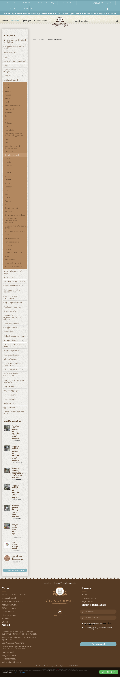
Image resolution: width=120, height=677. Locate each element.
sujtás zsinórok (9, 403)
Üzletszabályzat (51, 3)
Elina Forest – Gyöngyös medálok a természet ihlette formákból (17, 647)
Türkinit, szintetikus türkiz (14, 252)
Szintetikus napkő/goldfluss (15, 231)
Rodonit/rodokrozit (11, 208)
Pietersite (8, 201)
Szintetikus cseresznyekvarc (15, 215)
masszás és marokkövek (13, 267)
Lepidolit (8, 173)
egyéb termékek (9, 408)
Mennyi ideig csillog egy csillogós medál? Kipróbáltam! (20, 638)
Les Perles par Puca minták (13, 643)
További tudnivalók (19, 672)
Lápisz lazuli (9, 166)
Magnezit (8, 176)
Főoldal (5, 21)
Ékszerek (7, 76)
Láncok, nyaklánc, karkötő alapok (13, 345)
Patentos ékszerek (10, 359)
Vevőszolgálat (23, 9)
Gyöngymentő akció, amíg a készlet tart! (14, 48)
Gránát (7, 127)
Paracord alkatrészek (11, 355)
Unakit (7, 256)
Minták (6, 57)
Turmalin (8, 249)
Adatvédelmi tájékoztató (67, 3)
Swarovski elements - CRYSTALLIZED (11, 375)
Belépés (85, 595)
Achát (7, 88)
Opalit (7, 194)
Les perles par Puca (11, 340)
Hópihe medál (8, 652)
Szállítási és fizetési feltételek (32, 3)
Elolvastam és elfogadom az (97, 624)
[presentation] (99, 636)
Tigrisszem (9, 245)
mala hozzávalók (10, 399)
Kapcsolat (34, 9)
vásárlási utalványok (11, 80)
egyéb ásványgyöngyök (13, 263)
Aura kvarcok (9, 109)
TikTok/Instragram (10, 608)
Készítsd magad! (40, 21)
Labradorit (8, 162)
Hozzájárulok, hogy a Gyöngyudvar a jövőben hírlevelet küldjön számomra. (97, 628)
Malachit (8, 180)
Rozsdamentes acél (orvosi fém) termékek (13, 364)
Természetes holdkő (12, 238)
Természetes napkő (12, 242)
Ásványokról (15, 3)
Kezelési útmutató (9, 9)
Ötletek (6, 3)
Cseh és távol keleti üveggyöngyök (10, 297)
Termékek (15, 21)
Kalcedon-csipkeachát (13, 155)
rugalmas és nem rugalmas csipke (14, 413)
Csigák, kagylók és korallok (13, 303)
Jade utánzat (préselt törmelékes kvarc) (12, 147)
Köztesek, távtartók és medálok (15, 336)
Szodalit (7, 235)
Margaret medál (9, 659)
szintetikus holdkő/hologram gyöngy (15, 227)
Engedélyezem (108, 672)
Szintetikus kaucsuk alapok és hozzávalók (14, 381)
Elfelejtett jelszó (89, 598)
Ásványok (7, 84)
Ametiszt (8, 95)
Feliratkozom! (98, 644)
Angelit (7, 98)
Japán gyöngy (9, 332)
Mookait (7, 183)
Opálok (7, 197)
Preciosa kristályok (10, 369)
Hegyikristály (9, 130)
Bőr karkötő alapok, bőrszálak (14, 281)
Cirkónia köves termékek (12, 286)
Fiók (110, 3)
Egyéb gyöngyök (10, 311)
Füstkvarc (8, 123)
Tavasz (6, 65)
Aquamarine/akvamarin (13, 105)
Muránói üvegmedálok (12, 351)
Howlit (7, 139)
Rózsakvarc (9, 211)
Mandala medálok (10, 53)
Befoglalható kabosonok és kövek (13, 272)
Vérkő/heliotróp (10, 259)
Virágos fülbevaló (9, 655)
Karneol (7, 159)
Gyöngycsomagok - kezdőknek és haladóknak (15, 41)
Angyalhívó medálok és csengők (12, 71)
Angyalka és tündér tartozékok (14, 61)
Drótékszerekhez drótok (12, 307)
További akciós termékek (15, 570)
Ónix (6, 190)
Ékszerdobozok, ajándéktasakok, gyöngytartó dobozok (14, 317)
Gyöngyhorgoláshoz (11, 328)
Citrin (6, 116)
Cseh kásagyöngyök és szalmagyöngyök (12, 291)
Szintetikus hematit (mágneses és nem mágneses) (12, 220)
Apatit (7, 102)
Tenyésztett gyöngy (11, 391)
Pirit (6, 204)
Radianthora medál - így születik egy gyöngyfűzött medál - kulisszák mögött (19, 633)
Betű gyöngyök (9, 277)
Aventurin (8, 112)
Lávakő (7, 169)
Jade (6, 143)
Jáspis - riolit (9, 152)
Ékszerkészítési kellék (11, 323)
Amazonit (8, 91)
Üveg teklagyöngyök (11, 395)
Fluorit (7, 120)
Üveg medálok (9, 386)
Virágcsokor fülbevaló (11, 662)
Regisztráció (87, 601)
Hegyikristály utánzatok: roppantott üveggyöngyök (14, 135)
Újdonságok (26, 21)
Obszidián (8, 187)
